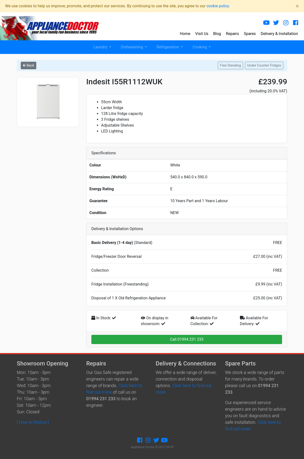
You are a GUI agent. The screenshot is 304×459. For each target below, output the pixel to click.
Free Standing (230, 65)
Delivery (279, 33)
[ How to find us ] (33, 422)
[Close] (297, 6)
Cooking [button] (200, 47)
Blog (217, 33)
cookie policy (217, 6)
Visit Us (201, 33)
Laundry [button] (100, 47)
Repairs (232, 33)
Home (185, 33)
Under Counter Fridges (264, 65)
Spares (250, 33)
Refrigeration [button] (168, 47)
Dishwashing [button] (132, 47)
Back (28, 65)
